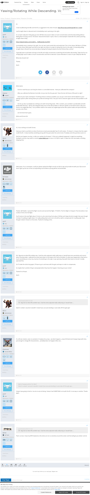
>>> (4, 45)
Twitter (40, 72)
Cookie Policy (57, 489)
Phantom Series (15, 18)
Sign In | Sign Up (85, 2)
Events (38, 2)
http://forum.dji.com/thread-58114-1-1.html (70, 27)
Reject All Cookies (63, 492)
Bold (3, 465)
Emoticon (25, 465)
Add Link (20, 465)
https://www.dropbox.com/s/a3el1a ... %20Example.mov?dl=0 (33, 42)
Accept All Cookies (81, 492)
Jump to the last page (17, 480)
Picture (15, 465)
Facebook (47, 72)
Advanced (87, 465)
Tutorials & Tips (17, 2)
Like (61, 72)
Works (32, 2)
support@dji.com (43, 138)
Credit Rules (87, 479)
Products (26, 2)
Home (2, 18)
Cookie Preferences (35, 488)
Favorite (54, 72)
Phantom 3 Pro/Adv (26, 18)
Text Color (7, 465)
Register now (54, 471)
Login (50, 471)
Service (44, 2)
